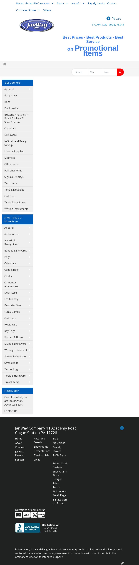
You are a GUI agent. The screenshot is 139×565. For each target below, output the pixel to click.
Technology (11, 369)
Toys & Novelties (14, 189)
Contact (111, 3)
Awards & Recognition (11, 242)
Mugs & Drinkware (15, 343)
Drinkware (10, 135)
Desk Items (10, 292)
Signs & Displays (14, 177)
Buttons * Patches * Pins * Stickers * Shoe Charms (16, 118)
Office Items (11, 164)
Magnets (9, 157)
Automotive (11, 234)
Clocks (8, 276)
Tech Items (10, 183)
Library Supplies (13, 151)
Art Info (75, 3)
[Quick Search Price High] (110, 72)
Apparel (9, 89)
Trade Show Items (15, 202)
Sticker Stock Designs (60, 465)
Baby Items (10, 95)
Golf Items (10, 196)
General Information (37, 3)
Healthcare (10, 324)
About (18, 443)
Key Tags (9, 331)
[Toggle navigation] (5, 64)
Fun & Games (12, 311)
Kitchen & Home (13, 337)
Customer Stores (26, 10)
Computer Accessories (11, 284)
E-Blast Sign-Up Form (60, 501)
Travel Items (11, 382)
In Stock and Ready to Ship (15, 143)
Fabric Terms (56, 485)
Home (19, 3)
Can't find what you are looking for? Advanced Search (15, 400)
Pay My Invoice (96, 3)
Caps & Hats (11, 269)
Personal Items (13, 170)
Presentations (41, 451)
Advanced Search (39, 440)
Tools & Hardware (15, 375)
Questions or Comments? (30, 510)
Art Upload (59, 443)
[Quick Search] (79, 72)
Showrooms (41, 446)
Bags (7, 102)
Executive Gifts (12, 305)
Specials (20, 459)
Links (37, 459)
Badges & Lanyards (15, 250)
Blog (55, 438)
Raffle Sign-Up (59, 457)
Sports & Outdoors (15, 356)
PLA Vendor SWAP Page (59, 493)
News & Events (19, 453)
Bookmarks (11, 108)
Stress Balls (11, 363)
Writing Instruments (16, 209)
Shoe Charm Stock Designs (60, 475)
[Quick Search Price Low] (95, 72)
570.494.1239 (99, 24)
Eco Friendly (11, 299)
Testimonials (41, 455)
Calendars (10, 128)
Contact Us (10, 411)
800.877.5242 (116, 24)
